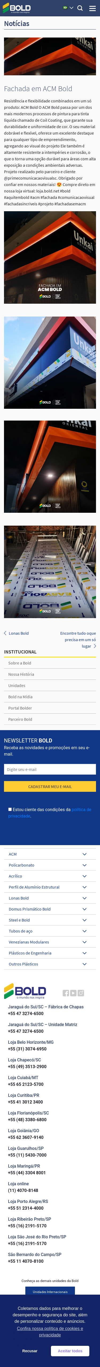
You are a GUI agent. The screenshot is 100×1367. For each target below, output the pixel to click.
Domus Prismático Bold (47, 909)
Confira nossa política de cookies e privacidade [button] (50, 1331)
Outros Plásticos (47, 964)
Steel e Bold (47, 920)
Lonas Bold (19, 633)
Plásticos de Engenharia (47, 953)
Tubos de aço (47, 931)
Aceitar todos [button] (70, 1351)
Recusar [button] (30, 1351)
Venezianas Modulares (47, 942)
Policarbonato (47, 865)
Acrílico (47, 876)
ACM (47, 854)
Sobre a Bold (19, 663)
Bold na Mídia (20, 696)
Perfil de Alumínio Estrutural (47, 887)
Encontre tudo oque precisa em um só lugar (78, 639)
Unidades (16, 685)
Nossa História (21, 674)
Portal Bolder (20, 708)
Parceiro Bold (20, 719)
